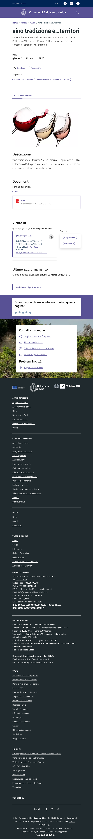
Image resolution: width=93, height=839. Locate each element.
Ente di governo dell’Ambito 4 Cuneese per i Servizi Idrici (36, 753)
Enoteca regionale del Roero (24, 778)
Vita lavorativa (18, 501)
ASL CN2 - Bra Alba (21, 766)
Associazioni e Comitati (22, 565)
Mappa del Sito (18, 738)
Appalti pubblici (19, 455)
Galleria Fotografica (20, 553)
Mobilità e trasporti (20, 484)
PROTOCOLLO (24, 236)
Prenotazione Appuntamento (25, 692)
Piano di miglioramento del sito (25, 683)
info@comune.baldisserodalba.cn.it (31, 252)
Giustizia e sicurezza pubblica (24, 476)
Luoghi (15, 544)
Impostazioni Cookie (21, 721)
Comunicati (17, 525)
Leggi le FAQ (17, 688)
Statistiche (17, 734)
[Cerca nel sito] (77, 12)
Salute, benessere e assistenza (25, 489)
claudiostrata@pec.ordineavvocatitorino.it (35, 662)
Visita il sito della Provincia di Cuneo (28, 762)
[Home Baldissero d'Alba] (42, 12)
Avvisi (32, 22)
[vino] (18, 201)
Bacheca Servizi (19, 704)
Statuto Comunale (20, 709)
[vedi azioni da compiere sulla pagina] (33, 68)
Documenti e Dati (20, 415)
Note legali (17, 717)
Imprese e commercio (21, 480)
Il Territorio (17, 548)
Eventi (15, 540)
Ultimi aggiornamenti (21, 730)
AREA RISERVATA (45, 834)
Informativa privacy (20, 713)
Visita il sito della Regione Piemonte (28, 757)
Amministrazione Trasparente (25, 675)
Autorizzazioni (18, 459)
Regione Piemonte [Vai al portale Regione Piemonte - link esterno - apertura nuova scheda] (19, 3)
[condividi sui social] (19, 68)
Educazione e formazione (23, 472)
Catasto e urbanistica (21, 463)
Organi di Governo (20, 402)
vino (23, 200)
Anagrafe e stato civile (22, 451)
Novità (24, 22)
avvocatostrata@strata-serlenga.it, (33, 659)
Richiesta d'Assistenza (22, 700)
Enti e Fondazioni (19, 419)
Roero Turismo (18, 774)
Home (15, 22)
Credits (15, 725)
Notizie (15, 516)
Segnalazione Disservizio (23, 696)
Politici (15, 427)
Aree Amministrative (21, 406)
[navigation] (5, 12)
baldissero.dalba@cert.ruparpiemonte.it (35, 589)
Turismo (15, 497)
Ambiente (16, 447)
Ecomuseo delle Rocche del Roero (27, 783)
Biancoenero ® (28, 831)
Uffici (14, 410)
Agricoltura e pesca (20, 442)
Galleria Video (18, 557)
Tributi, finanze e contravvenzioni (26, 493)
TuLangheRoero (19, 770)
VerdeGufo (16, 787)
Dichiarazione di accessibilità (24, 679)
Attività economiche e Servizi (25, 561)
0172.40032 (32, 246)
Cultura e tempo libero (22, 468)
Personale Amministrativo (23, 423)
